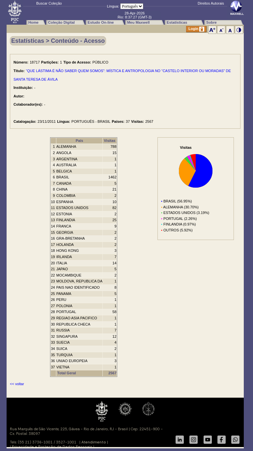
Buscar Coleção (49, 3)
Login (196, 29)
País (79, 141)
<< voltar (17, 384)
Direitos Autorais (211, 3)
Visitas (109, 141)
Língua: (113, 6)
